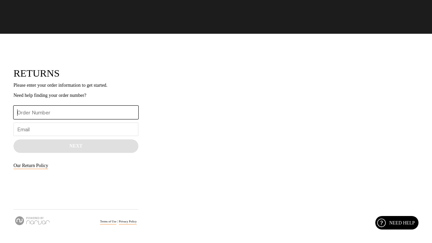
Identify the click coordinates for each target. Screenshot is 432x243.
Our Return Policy (31, 165)
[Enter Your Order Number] (76, 112)
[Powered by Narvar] (32, 220)
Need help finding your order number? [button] (50, 95)
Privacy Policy (128, 221)
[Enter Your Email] (76, 129)
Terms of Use (108, 221)
